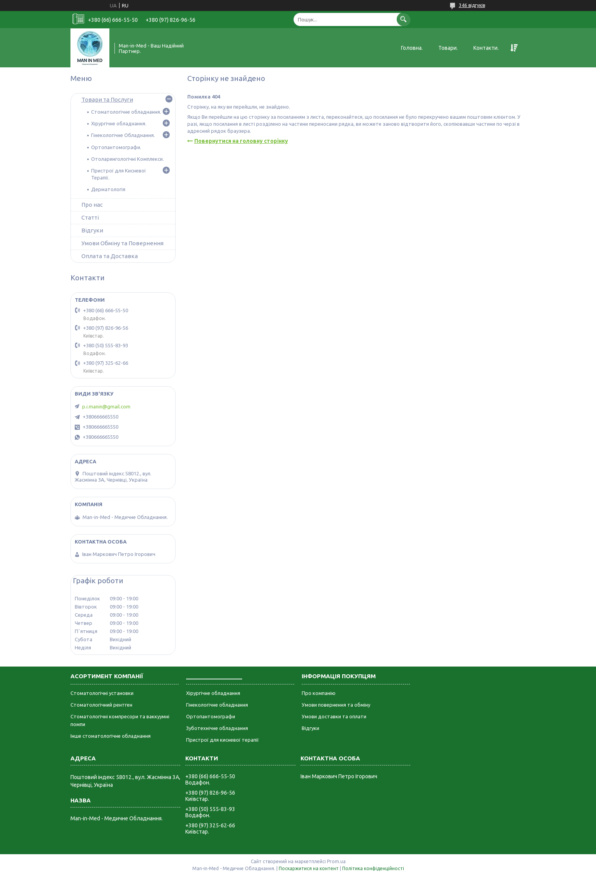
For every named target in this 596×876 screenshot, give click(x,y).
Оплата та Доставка (109, 256)
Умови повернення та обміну (336, 704)
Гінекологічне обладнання (217, 704)
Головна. (412, 48)
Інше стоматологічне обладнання (110, 736)
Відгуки (92, 230)
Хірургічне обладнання (213, 693)
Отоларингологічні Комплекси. (127, 159)
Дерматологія (108, 189)
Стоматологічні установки (102, 693)
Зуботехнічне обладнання (217, 728)
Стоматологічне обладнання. (126, 111)
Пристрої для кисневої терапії (222, 739)
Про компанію (319, 693)
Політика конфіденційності (373, 868)
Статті (90, 217)
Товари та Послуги (107, 99)
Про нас (92, 204)
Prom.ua (336, 861)
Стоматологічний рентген (101, 704)
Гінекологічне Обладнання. (123, 135)
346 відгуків (472, 5)
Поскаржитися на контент (309, 868)
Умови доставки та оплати (334, 716)
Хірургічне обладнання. (118, 123)
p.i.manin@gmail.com (106, 406)
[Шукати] (403, 19)
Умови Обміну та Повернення (122, 243)
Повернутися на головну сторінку (241, 141)
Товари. (448, 48)
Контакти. (486, 48)
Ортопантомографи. (116, 147)
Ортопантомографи (210, 716)
